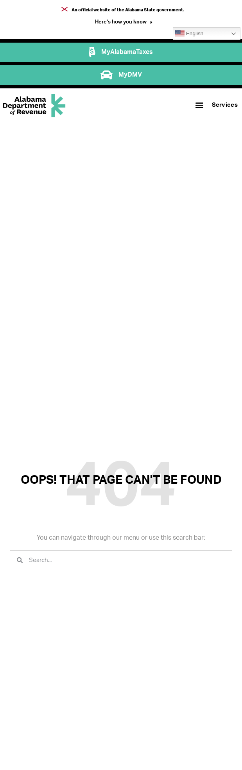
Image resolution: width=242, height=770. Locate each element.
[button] (123, 22)
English (189, 33)
